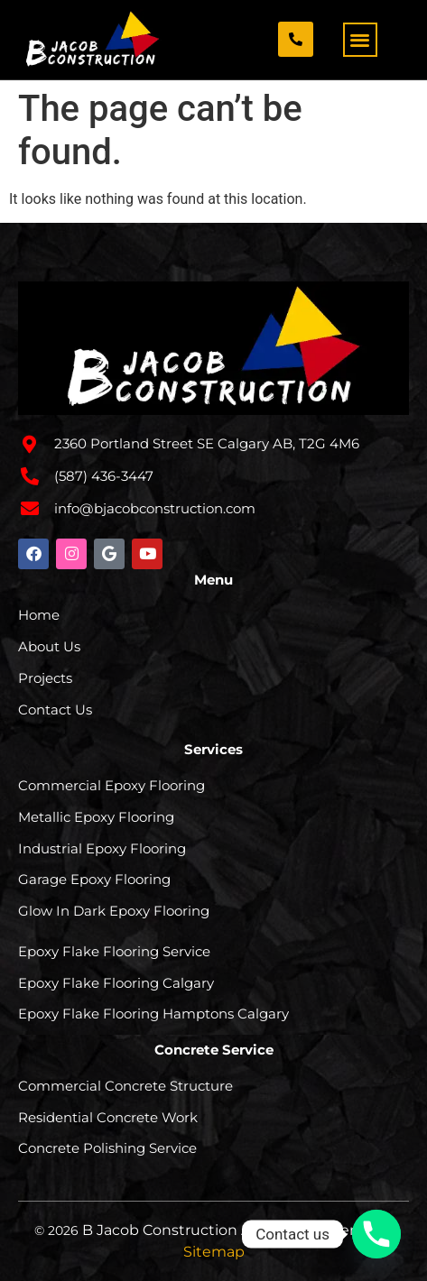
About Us (49, 646)
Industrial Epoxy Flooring (102, 848)
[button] (360, 40)
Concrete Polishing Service (107, 1148)
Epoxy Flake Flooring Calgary (116, 982)
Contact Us (55, 709)
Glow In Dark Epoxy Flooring (113, 910)
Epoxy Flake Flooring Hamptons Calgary (153, 1013)
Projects (45, 678)
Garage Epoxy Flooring (94, 879)
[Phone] (376, 1234)
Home (39, 614)
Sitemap (214, 1251)
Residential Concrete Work (108, 1117)
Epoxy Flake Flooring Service (114, 951)
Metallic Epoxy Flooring (96, 816)
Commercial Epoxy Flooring (111, 785)
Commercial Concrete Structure (125, 1085)
